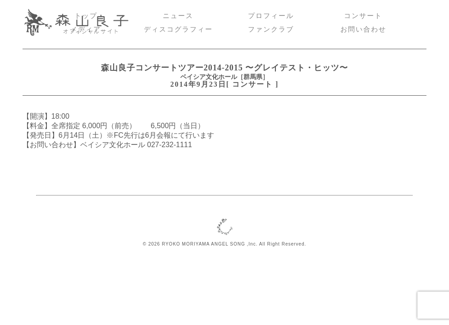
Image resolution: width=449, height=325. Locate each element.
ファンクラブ (271, 29)
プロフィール (271, 15)
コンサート (363, 15)
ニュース (178, 15)
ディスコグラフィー (178, 29)
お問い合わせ (363, 29)
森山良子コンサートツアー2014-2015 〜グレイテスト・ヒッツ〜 (224, 67)
